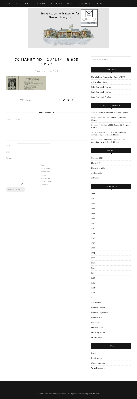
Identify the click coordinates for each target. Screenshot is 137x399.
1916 (93, 228)
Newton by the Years (48, 3)
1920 (93, 248)
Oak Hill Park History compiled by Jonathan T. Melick (108, 133)
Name (8, 145)
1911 (93, 203)
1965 (93, 288)
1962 (93, 283)
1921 (93, 253)
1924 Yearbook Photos (101, 92)
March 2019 (96, 163)
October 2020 (97, 158)
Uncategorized (98, 332)
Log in (94, 353)
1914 (93, 218)
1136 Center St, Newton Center (114, 112)
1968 (93, 293)
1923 (93, 263)
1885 (93, 193)
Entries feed (96, 358)
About (70, 3)
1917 (93, 233)
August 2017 (96, 173)
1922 (93, 258)
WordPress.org (98, 368)
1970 (93, 298)
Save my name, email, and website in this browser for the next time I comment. (46, 175)
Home (8, 3)
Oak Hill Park (97, 327)
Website (9, 158)
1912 (93, 208)
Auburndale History (100, 82)
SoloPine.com (93, 394)
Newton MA (96, 317)
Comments (25, 100)
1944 (93, 273)
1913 (93, 213)
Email (8, 152)
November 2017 (98, 168)
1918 (93, 238)
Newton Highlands (99, 312)
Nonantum (95, 322)
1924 (93, 268)
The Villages (23, 3)
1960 (93, 278)
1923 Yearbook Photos (101, 97)
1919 (93, 243)
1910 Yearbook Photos (101, 87)
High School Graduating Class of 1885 (108, 77)
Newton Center (98, 307)
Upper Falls (96, 337)
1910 (93, 198)
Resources (84, 3)
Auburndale (96, 302)
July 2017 (95, 178)
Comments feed (98, 363)
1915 (93, 223)
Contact (99, 3)
